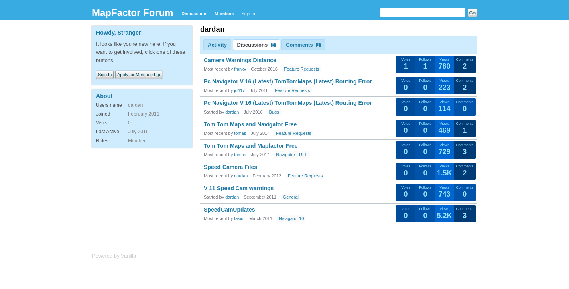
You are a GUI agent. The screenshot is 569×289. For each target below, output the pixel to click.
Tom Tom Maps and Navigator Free (250, 124)
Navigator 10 (291, 218)
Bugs (274, 112)
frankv (240, 69)
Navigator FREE (292, 154)
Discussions (194, 13)
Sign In (248, 13)
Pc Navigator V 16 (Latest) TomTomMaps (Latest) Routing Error (288, 81)
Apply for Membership (138, 74)
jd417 (239, 90)
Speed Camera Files (230, 167)
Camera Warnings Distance (240, 60)
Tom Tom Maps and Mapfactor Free (251, 145)
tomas (240, 133)
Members (224, 13)
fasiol (239, 218)
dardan (232, 112)
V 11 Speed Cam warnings (239, 188)
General (291, 197)
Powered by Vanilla (114, 256)
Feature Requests (301, 69)
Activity (217, 45)
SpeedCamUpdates (229, 209)
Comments (303, 45)
